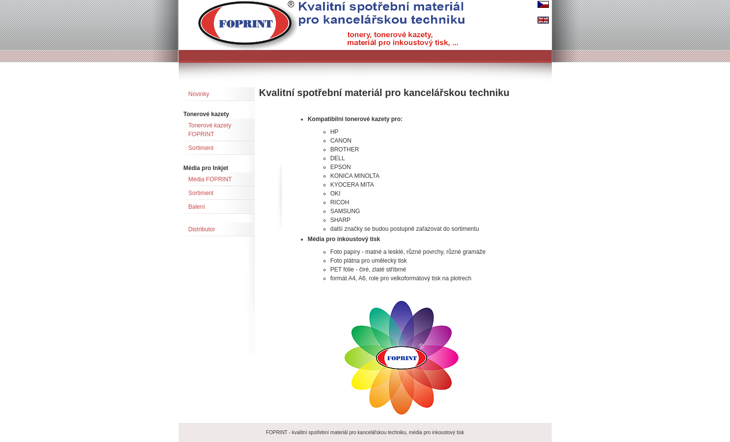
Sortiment (201, 148)
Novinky (199, 94)
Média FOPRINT (210, 179)
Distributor (202, 229)
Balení (197, 206)
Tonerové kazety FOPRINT (210, 130)
